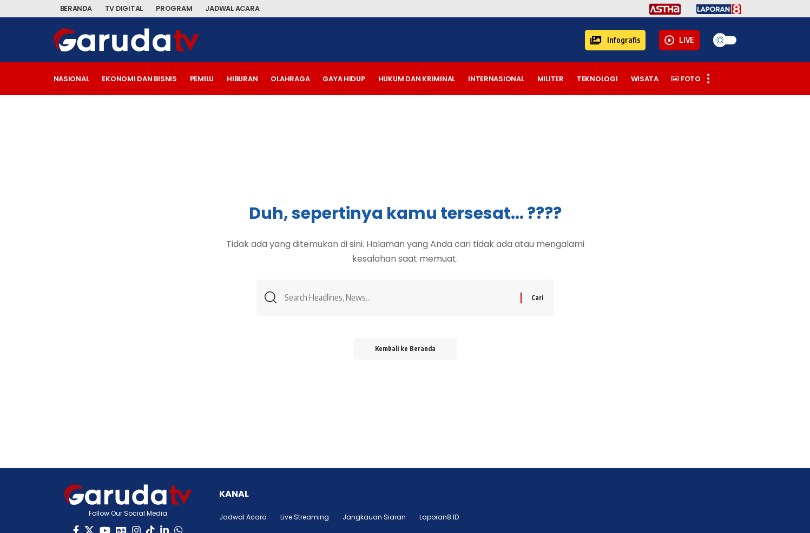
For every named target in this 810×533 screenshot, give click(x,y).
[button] (615, 40)
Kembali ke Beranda (405, 348)
